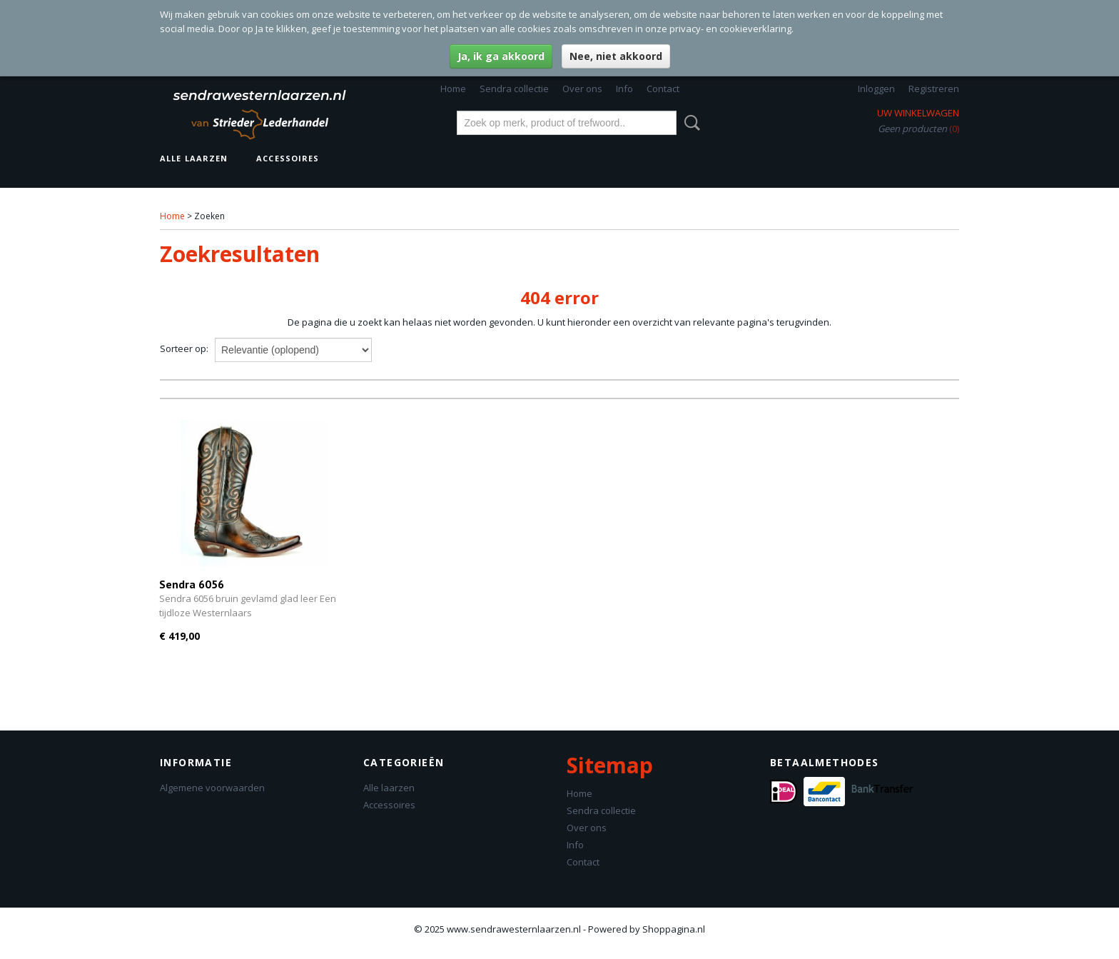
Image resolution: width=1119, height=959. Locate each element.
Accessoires (287, 158)
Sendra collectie (514, 88)
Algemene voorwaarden (212, 787)
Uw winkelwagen (918, 112)
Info (624, 88)
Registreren (933, 88)
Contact (663, 88)
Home (453, 88)
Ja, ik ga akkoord (501, 56)
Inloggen (876, 88)
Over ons (582, 88)
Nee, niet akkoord (615, 56)
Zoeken (689, 123)
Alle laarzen (194, 158)
